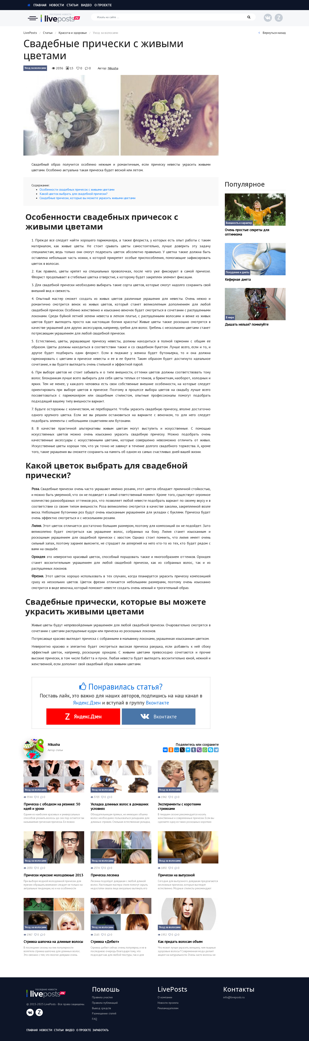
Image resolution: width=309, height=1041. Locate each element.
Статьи (72, 5)
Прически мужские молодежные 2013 (53, 875)
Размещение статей (104, 1013)
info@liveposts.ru (234, 997)
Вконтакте (157, 702)
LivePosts (30, 33)
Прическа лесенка (105, 875)
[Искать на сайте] (173, 17)
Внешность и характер (239, 223)
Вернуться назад (272, 33)
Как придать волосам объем (180, 941)
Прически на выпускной (176, 875)
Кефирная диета (238, 279)
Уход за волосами (35, 68)
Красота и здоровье (73, 33)
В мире (230, 317)
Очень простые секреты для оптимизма (247, 232)
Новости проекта (168, 1003)
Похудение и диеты (237, 272)
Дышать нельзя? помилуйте (246, 324)
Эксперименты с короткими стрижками (179, 806)
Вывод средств (101, 1008)
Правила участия (102, 997)
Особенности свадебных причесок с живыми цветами (77, 189)
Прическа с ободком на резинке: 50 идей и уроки (52, 806)
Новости (56, 5)
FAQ (94, 1019)
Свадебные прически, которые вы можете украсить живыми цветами (87, 198)
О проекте (103, 5)
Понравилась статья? (120, 686)
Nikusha (113, 68)
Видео (86, 5)
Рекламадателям (168, 1008)
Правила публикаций (105, 1003)
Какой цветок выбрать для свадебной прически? (74, 194)
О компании (165, 997)
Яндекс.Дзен (87, 702)
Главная (36, 5)
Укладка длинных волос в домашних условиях (119, 806)
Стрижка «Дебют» (105, 941)
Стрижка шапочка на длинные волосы (53, 941)
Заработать (100, 1030)
